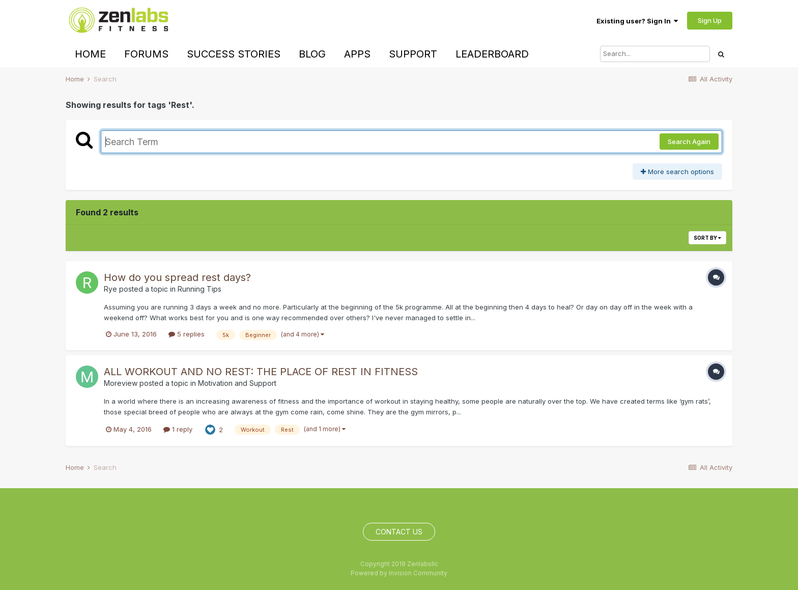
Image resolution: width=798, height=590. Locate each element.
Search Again (689, 141)
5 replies (186, 334)
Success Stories (233, 54)
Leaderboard (492, 54)
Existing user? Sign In (637, 21)
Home (90, 54)
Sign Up (710, 20)
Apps (357, 54)
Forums (146, 54)
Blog (312, 54)
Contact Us (399, 531)
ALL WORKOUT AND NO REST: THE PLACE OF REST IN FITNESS (261, 372)
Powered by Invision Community (399, 573)
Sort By (707, 238)
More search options (677, 171)
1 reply (177, 429)
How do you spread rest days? (177, 277)
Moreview (120, 383)
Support (413, 54)
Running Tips (199, 289)
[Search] (655, 54)
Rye (110, 289)
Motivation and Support (237, 383)
